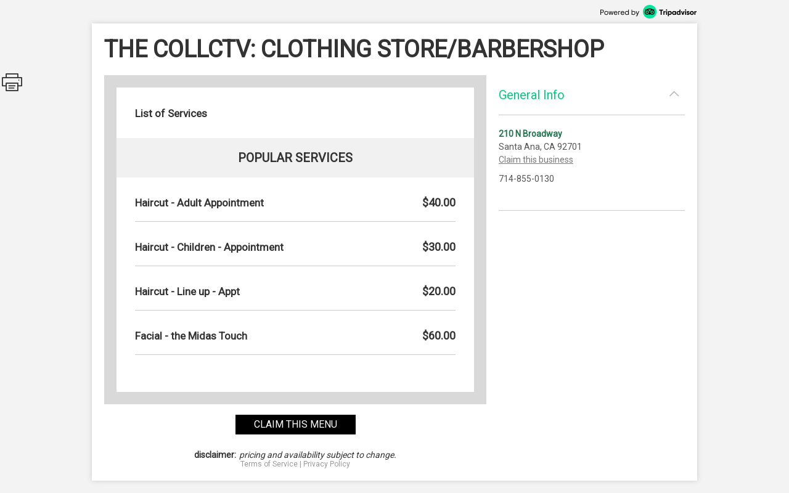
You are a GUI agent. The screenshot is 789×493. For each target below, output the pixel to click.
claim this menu (295, 424)
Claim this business (536, 160)
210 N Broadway (530, 134)
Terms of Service (269, 464)
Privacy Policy (326, 464)
